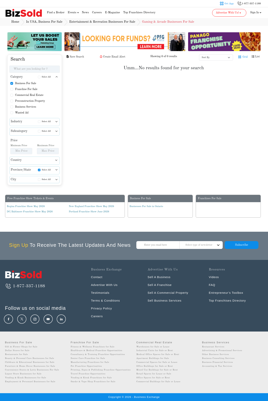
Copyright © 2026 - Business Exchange (134, 397)
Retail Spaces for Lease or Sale (153, 374)
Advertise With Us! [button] (229, 12)
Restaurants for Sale (16, 354)
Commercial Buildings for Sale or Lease (158, 382)
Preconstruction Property (30, 101)
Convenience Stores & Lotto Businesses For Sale (32, 370)
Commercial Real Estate (29, 95)
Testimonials (100, 292)
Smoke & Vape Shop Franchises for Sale (93, 382)
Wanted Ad (22, 112)
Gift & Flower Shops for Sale (21, 347)
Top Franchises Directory (139, 12)
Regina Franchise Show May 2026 (26, 206)
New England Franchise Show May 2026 (91, 206)
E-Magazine (112, 12)
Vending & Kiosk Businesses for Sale (25, 378)
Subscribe (241, 245)
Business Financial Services (217, 362)
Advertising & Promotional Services (222, 351)
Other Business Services (215, 354)
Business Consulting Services (218, 358)
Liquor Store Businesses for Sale (23, 374)
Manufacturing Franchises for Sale (90, 362)
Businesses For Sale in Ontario (146, 206)
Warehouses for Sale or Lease (153, 347)
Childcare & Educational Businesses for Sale (29, 362)
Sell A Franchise (159, 285)
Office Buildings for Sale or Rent (154, 366)
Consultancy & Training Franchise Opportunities (98, 354)
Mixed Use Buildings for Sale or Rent (157, 370)
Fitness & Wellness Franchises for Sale (93, 347)
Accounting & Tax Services (217, 366)
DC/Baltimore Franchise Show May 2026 (30, 211)
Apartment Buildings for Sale (152, 358)
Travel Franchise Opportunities (88, 374)
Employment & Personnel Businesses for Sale (30, 382)
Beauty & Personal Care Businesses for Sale (29, 358)
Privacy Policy (101, 308)
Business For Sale (25, 83)
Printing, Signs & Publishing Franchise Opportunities (101, 370)
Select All (46, 77)
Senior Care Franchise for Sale (88, 358)
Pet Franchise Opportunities (86, 366)
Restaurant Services (213, 347)
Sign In (256, 12)
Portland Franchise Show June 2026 (89, 211)
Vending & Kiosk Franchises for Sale (91, 378)
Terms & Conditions (105, 300)
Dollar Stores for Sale (17, 351)
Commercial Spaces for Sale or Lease (157, 362)
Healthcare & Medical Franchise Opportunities (96, 351)
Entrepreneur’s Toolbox (226, 292)
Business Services (25, 106)
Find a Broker (56, 12)
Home (15, 21)
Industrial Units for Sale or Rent (154, 351)
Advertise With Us (104, 285)
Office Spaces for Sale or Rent (153, 378)
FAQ (212, 285)
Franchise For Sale (26, 89)
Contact (97, 277)
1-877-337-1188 (25, 286)
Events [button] (74, 12)
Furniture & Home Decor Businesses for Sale (30, 366)
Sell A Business (159, 277)
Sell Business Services (164, 300)
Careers (97, 12)
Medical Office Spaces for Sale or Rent (157, 354)
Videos (214, 277)
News (85, 12)
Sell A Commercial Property (167, 292)
